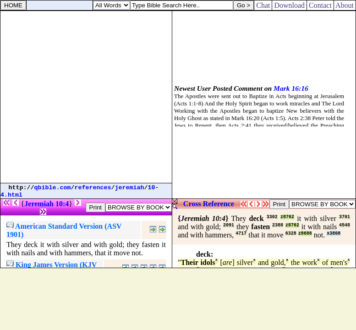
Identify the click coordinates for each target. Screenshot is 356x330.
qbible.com (52, 187)
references (93, 187)
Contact (320, 5)
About (345, 5)
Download (289, 5)
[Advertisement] (86, 97)
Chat (263, 5)
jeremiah (129, 187)
